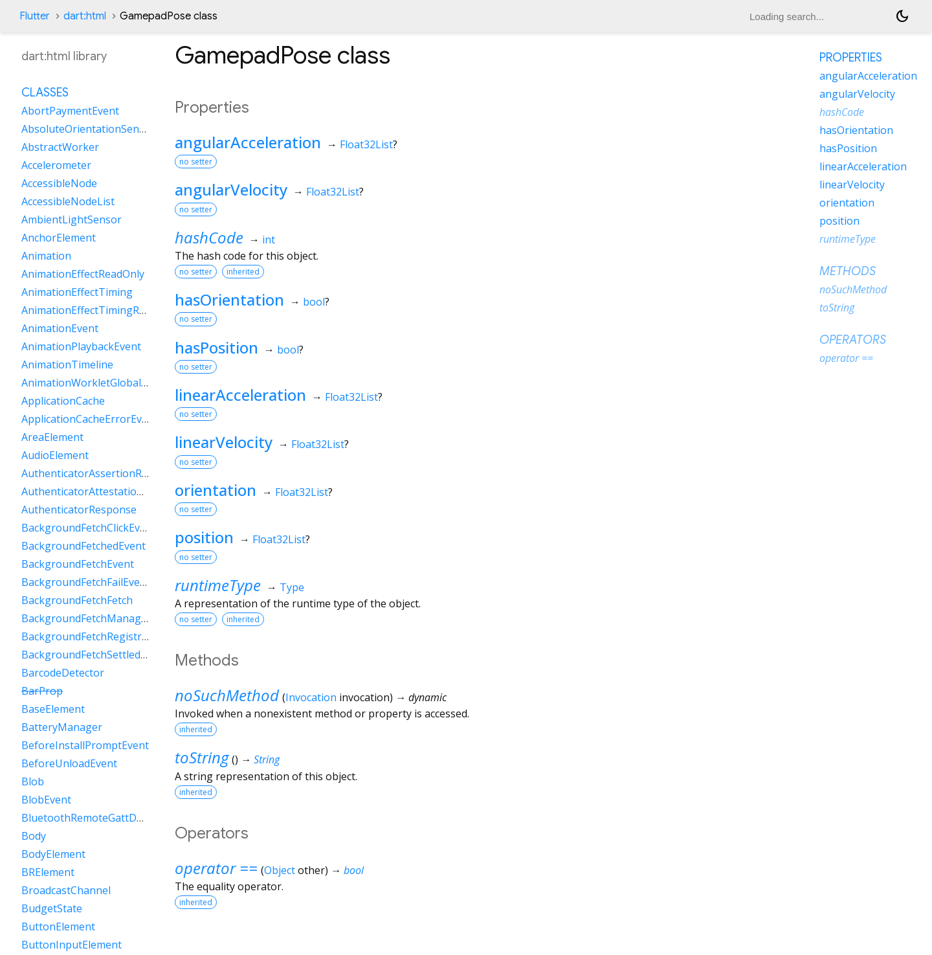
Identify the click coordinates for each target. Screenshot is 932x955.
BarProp (42, 691)
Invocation (311, 697)
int (268, 239)
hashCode (209, 237)
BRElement (47, 872)
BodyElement (53, 854)
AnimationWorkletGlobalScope (95, 383)
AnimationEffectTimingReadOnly (100, 310)
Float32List (366, 144)
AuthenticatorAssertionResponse (102, 473)
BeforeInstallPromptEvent (85, 745)
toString (201, 757)
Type (292, 587)
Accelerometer (56, 165)
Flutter (34, 16)
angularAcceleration (248, 142)
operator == (216, 868)
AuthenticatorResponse (79, 509)
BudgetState (51, 908)
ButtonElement (58, 926)
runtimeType (218, 585)
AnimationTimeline (67, 364)
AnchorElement (58, 237)
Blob (32, 781)
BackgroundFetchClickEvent (88, 528)
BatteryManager (61, 727)
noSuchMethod (227, 695)
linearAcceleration (240, 394)
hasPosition (216, 347)
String (267, 759)
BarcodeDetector (62, 673)
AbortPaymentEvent (70, 111)
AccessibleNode (59, 183)
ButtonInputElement (71, 945)
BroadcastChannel (66, 890)
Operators (852, 340)
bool (314, 302)
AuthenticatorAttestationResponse (106, 491)
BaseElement (53, 709)
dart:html (84, 16)
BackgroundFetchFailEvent (85, 582)
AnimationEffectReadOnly (82, 274)
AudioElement (55, 455)
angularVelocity (231, 189)
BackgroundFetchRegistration (94, 636)
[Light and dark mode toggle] (902, 16)
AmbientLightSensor (71, 219)
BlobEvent (46, 799)
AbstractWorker (60, 147)
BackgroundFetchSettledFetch (93, 654)
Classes (45, 92)
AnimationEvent (59, 328)
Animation (46, 256)
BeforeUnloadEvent (69, 763)
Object (279, 870)
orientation (215, 489)
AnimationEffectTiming (77, 292)
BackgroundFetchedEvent (83, 546)
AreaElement (52, 437)
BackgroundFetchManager (86, 618)
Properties (850, 58)
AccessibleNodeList (68, 201)
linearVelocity (223, 442)
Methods (847, 271)
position (204, 537)
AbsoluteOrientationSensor (88, 129)
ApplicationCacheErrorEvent (89, 419)
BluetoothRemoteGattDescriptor (101, 818)
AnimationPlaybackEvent (81, 346)
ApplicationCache (63, 401)
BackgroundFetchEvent (77, 564)
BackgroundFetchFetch (77, 600)
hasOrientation (229, 299)
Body (33, 836)
